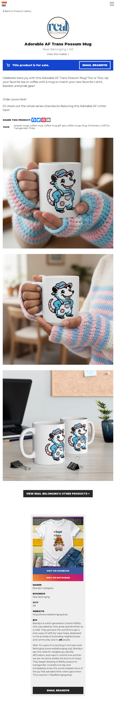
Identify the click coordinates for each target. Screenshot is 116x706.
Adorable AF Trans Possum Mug (64, 78)
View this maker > (58, 54)
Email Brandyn (94, 65)
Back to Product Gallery (17, 11)
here (23, 99)
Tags (6, 127)
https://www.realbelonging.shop (50, 614)
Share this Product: (17, 120)
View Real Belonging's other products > (58, 493)
